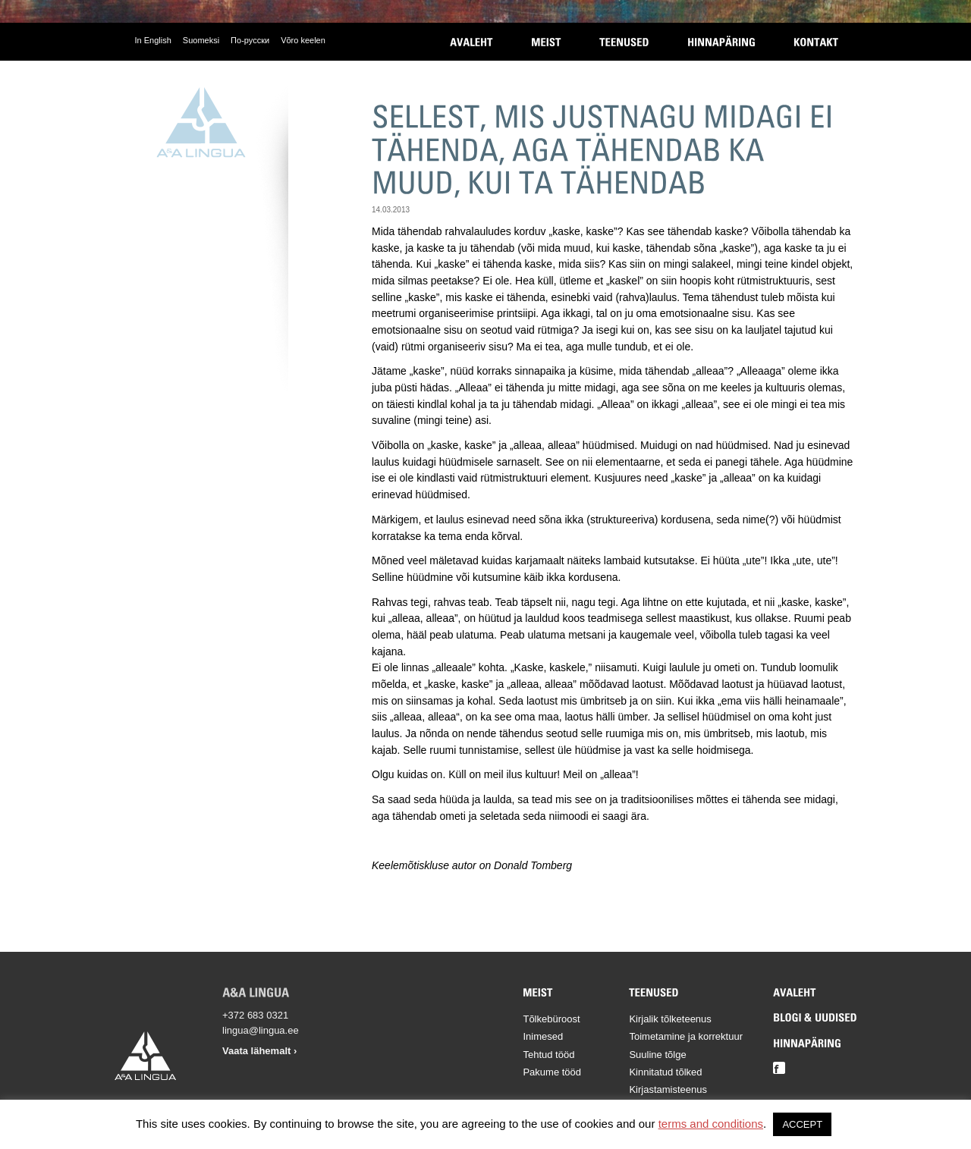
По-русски (250, 40)
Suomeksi (201, 40)
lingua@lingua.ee (260, 1030)
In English (153, 40)
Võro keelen (303, 40)
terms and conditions (710, 1123)
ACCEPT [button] (802, 1124)
